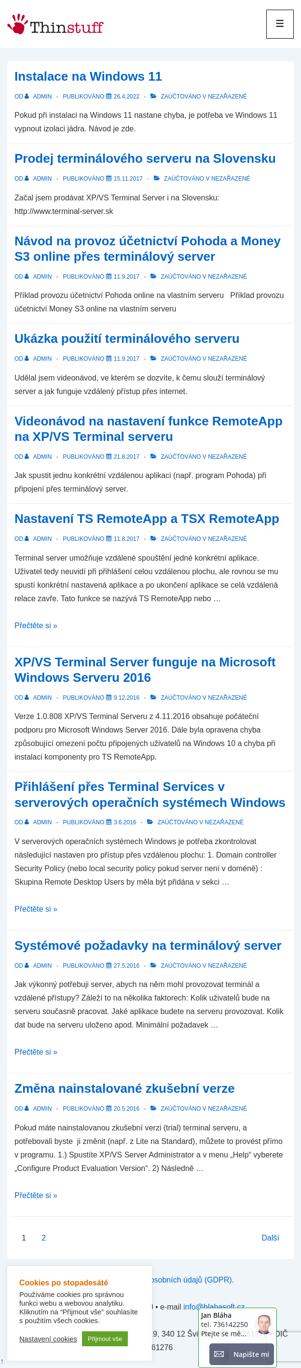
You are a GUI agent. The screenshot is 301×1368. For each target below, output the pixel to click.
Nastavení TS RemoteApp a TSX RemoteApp (146, 518)
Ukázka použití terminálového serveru (127, 338)
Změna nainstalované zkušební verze (124, 1088)
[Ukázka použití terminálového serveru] (126, 358)
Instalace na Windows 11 (88, 76)
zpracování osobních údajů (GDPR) (171, 1280)
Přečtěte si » (35, 625)
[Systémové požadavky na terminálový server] (126, 965)
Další (270, 1238)
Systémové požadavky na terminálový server (148, 945)
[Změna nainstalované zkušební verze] (126, 1108)
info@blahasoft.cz (214, 1307)
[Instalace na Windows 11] (126, 96)
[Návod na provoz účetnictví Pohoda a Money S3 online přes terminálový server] (126, 276)
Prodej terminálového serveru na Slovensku (145, 158)
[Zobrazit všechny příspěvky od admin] (39, 96)
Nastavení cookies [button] (48, 1339)
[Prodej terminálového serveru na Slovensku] (128, 178)
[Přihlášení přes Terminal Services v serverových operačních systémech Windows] (125, 822)
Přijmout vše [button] (105, 1338)
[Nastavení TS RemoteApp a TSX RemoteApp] (126, 539)
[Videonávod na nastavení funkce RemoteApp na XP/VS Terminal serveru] (126, 456)
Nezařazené (227, 96)
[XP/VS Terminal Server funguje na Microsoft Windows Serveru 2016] (126, 697)
